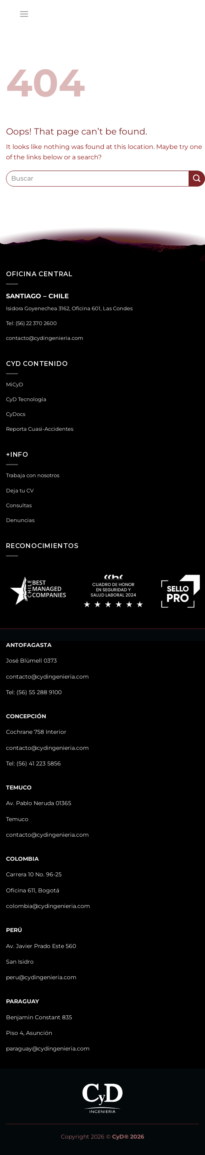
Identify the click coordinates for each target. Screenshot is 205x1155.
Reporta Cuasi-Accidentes (39, 429)
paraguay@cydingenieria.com (48, 1048)
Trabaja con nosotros (32, 475)
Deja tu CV (20, 491)
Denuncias (20, 520)
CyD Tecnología (26, 399)
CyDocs (15, 414)
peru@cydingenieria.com (41, 977)
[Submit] (197, 178)
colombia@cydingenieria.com (48, 906)
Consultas (19, 505)
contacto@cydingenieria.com (44, 338)
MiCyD (14, 385)
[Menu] (24, 14)
